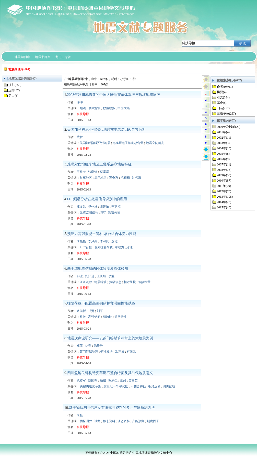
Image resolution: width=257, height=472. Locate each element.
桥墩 (83, 317)
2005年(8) (223, 153)
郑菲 (80, 345)
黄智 (80, 137)
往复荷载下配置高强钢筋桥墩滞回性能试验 (101, 303)
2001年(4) (223, 132)
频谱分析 (114, 212)
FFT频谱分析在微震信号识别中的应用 (97, 199)
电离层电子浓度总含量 (128, 143)
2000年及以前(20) (228, 127)
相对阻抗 (130, 282)
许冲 (80, 102)
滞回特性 (120, 317)
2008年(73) (224, 170)
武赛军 (81, 380)
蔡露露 (104, 172)
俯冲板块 (106, 351)
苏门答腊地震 (89, 351)
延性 (129, 247)
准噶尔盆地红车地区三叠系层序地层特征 (99, 164)
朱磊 (80, 415)
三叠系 (113, 177)
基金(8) (222, 103)
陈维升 (98, 345)
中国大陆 (124, 108)
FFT (103, 212)
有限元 (131, 351)
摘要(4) (222, 92)
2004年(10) (224, 148)
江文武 (81, 206)
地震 (83, 108)
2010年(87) (224, 180)
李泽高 (92, 241)
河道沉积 (86, 282)
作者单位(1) (225, 86)
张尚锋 (92, 172)
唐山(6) (13, 95)
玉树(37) (14, 90)
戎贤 (91, 311)
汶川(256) (14, 85)
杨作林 (92, 206)
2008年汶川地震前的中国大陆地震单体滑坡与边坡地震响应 (113, 95)
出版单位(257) (226, 113)
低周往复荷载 (103, 247)
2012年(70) (224, 191)
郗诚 (80, 276)
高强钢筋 (94, 317)
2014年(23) (224, 202)
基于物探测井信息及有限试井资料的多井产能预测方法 (112, 408)
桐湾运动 (154, 386)
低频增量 (144, 282)
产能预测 (138, 421)
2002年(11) (224, 137)
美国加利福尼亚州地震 (95, 143)
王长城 (101, 276)
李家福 (116, 206)
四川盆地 (169, 386)
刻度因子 (153, 421)
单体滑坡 (94, 108)
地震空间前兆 (155, 143)
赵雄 (114, 241)
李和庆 (104, 241)
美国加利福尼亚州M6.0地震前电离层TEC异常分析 (106, 129)
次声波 (119, 351)
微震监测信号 (89, 212)
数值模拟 (109, 108)
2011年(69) (224, 186)
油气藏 (136, 177)
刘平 (100, 311)
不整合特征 (138, 386)
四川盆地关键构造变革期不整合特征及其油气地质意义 (110, 373)
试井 (97, 421)
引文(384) (223, 97)
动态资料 (124, 421)
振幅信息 (115, 282)
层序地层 (100, 177)
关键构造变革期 (90, 386)
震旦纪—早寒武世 (115, 386)
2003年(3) (223, 143)
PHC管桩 (86, 247)
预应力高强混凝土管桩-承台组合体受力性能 (101, 234)
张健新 (81, 311)
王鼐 (123, 380)
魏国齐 (92, 380)
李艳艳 (81, 241)
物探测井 (86, 421)
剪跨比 (107, 317)
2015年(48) (224, 207)
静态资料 (109, 421)
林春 (88, 345)
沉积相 (125, 177)
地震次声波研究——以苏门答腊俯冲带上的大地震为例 (110, 338)
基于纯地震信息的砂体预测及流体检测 (97, 269)
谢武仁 (113, 380)
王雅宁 (81, 172)
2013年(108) (225, 196)
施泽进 (89, 276)
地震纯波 (100, 282)
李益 (111, 276)
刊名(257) (223, 108)
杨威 (103, 380)
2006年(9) (223, 159)
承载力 (119, 247)
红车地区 (86, 177)
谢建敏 (104, 206)
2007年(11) (224, 164)
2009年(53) (224, 175)
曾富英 (133, 380)
